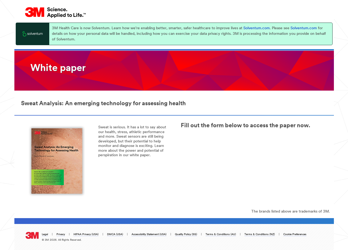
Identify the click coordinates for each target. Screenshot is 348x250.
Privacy (60, 234)
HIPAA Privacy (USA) (86, 234)
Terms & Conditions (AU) (221, 234)
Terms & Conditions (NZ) (259, 234)
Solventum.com (256, 28)
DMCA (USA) (115, 234)
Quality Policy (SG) (186, 234)
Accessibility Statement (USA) (149, 234)
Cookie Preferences (294, 234)
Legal (45, 234)
